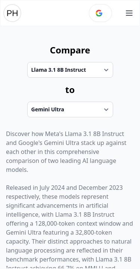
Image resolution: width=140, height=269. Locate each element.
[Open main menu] (129, 13)
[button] (129, 13)
